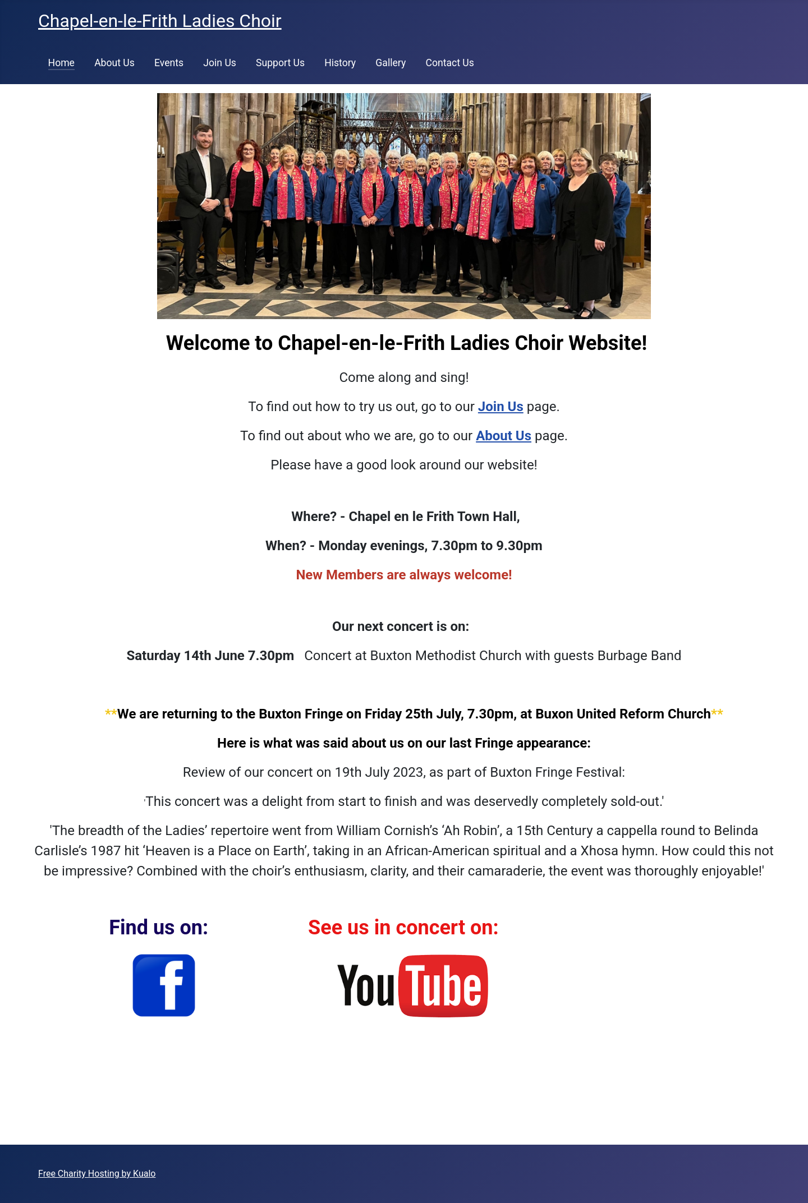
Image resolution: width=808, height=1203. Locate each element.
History (340, 62)
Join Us (219, 62)
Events (168, 62)
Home (61, 62)
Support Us (280, 62)
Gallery (390, 62)
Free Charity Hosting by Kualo (96, 1173)
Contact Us (449, 62)
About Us (114, 62)
